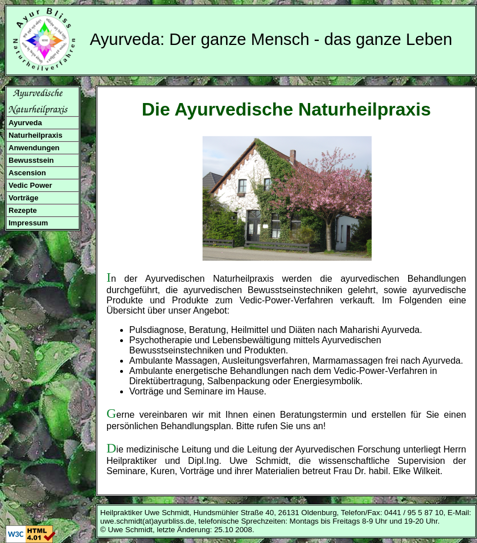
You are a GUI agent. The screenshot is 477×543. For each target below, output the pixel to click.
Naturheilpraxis (36, 135)
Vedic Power (30, 185)
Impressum (28, 223)
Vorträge (24, 198)
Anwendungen (34, 147)
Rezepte (23, 210)
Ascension (27, 172)
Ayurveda (25, 122)
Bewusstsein (31, 160)
